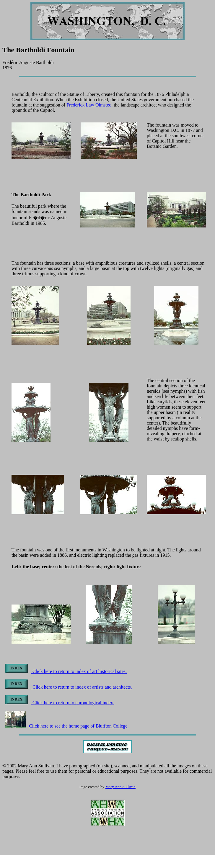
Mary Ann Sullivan (120, 786)
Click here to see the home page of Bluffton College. (66, 725)
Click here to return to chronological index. (59, 702)
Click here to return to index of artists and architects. (68, 686)
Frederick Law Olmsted (88, 104)
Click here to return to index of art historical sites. (66, 671)
